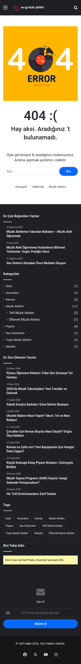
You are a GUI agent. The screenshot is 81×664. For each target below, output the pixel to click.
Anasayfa (21, 186)
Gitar (9, 286)
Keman (10, 299)
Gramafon (12, 292)
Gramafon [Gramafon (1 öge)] (23, 518)
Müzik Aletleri (57, 186)
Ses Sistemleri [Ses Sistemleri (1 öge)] (27, 525)
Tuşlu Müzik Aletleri (19, 339)
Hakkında (38, 186)
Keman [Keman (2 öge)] (39, 518)
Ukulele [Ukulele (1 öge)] (38, 533)
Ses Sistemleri (15, 333)
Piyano (10, 326)
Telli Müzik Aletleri (21, 313)
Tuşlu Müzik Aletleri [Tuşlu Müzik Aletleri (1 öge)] (17, 533)
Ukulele (10, 346)
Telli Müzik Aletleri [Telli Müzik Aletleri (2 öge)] (52, 525)
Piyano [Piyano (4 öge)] (9, 525)
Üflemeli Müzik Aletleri (24, 319)
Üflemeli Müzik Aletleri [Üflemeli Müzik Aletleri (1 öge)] (61, 533)
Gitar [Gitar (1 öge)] (8, 518)
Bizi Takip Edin (13, 546)
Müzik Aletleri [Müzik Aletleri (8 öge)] (56, 518)
